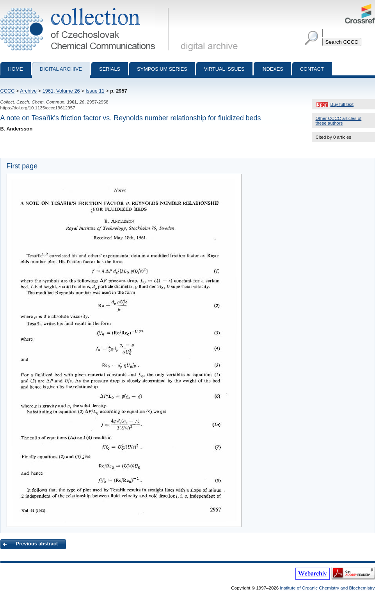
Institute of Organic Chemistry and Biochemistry (327, 588)
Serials (109, 69)
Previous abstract (37, 544)
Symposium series (162, 69)
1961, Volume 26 (61, 91)
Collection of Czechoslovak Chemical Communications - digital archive (86, 7)
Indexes (272, 69)
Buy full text (342, 104)
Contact (312, 69)
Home (15, 69)
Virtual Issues (224, 69)
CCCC (7, 91)
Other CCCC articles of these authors (339, 120)
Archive (28, 91)
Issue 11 (94, 91)
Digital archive (61, 69)
